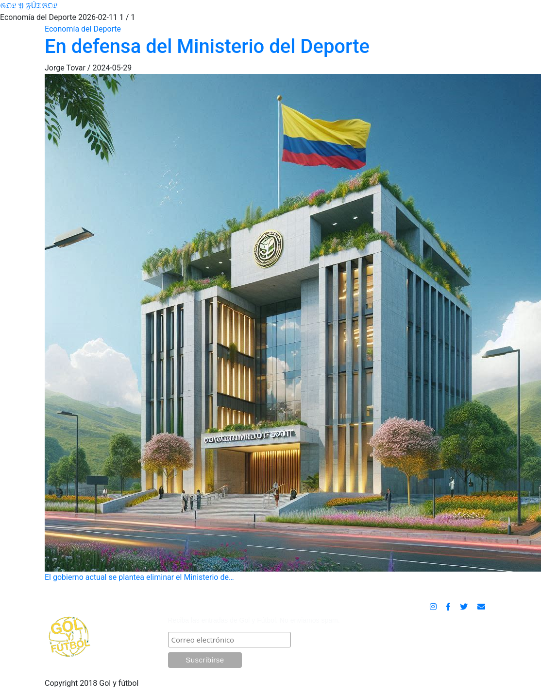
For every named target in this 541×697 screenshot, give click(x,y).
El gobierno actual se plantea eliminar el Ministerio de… (270, 328)
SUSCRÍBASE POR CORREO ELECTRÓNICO (250, 608)
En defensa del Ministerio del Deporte (207, 46)
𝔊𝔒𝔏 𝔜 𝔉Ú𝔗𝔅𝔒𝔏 (29, 5)
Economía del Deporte (83, 29)
